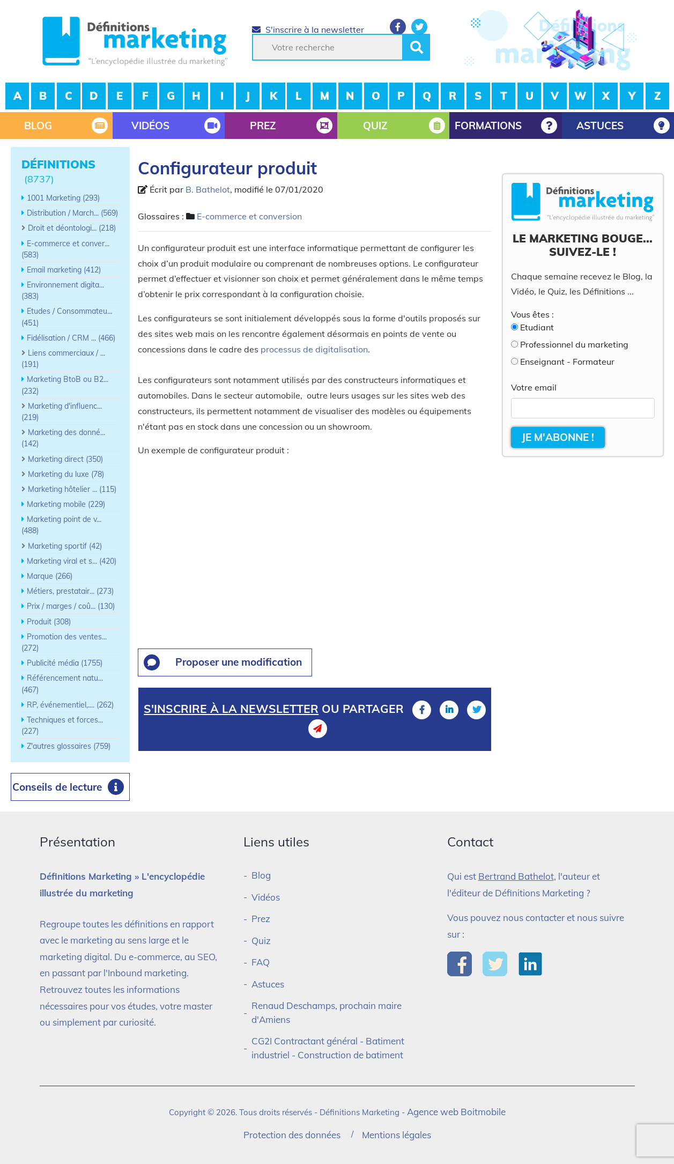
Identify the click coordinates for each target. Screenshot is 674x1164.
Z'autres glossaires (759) (68, 746)
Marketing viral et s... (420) (71, 561)
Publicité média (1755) (64, 663)
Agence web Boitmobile (456, 1111)
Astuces (267, 984)
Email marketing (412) (64, 270)
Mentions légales (396, 1134)
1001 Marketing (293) (63, 198)
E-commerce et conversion (249, 216)
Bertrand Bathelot (516, 876)
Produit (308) (49, 622)
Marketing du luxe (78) (66, 474)
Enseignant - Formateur (567, 361)
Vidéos (265, 897)
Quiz (261, 940)
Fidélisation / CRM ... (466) (71, 338)
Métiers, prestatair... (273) (70, 591)
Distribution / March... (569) (72, 213)
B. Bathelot (208, 189)
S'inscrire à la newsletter (308, 29)
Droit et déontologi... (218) (72, 228)
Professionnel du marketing (574, 344)
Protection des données (291, 1134)
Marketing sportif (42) (65, 546)
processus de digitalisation (314, 349)
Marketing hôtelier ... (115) (72, 489)
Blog (261, 875)
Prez (260, 918)
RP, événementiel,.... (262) (70, 705)
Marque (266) (49, 576)
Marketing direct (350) (65, 459)
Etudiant (537, 327)
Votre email (534, 387)
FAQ (260, 962)
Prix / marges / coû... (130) (71, 606)
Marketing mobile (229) (66, 504)
